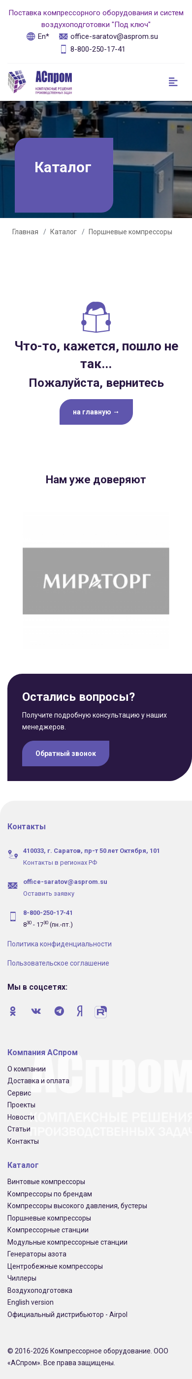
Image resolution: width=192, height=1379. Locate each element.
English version (30, 1299)
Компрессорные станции (48, 1226)
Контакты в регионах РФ (60, 859)
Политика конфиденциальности (59, 940)
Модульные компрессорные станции (67, 1239)
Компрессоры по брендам (49, 1190)
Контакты (23, 1138)
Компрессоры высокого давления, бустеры (77, 1202)
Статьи (19, 1125)
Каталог (63, 232)
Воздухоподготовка (39, 1287)
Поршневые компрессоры (130, 232)
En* (37, 36)
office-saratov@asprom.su (108, 36)
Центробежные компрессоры (55, 1263)
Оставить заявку (48, 890)
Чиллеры (21, 1275)
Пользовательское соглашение (58, 960)
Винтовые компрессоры (46, 1178)
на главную (96, 412)
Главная (25, 232)
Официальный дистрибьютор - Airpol (67, 1311)
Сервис (19, 1090)
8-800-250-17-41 (92, 49)
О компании (26, 1065)
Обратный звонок (65, 750)
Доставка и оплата (38, 1077)
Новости (20, 1114)
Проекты (21, 1101)
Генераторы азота (36, 1250)
